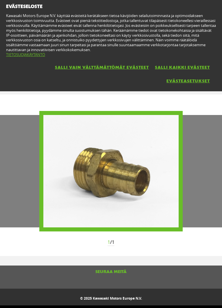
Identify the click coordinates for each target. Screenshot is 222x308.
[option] (111, 171)
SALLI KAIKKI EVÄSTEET (182, 67)
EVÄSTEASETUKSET (188, 81)
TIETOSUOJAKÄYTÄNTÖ (25, 54)
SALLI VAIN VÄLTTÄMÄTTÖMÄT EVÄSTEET (102, 67)
